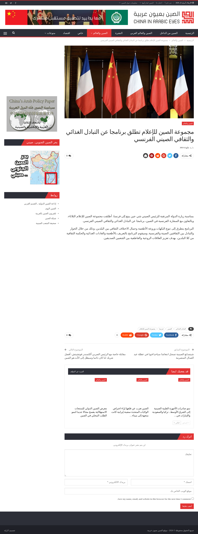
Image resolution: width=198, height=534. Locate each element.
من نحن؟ (168, 3)
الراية (6, 530)
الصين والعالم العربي (141, 33)
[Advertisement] (129, 185)
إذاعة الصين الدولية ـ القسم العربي (40, 203)
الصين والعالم (100, 33)
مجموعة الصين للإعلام (147, 329)
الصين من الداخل (169, 33)
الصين (169, 329)
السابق (185, 423)
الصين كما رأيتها (148, 3)
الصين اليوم (50, 208)
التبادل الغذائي (181, 329)
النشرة (119, 33)
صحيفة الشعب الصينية (46, 223)
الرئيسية (189, 33)
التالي (176, 423)
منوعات (51, 33)
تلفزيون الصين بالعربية (46, 213)
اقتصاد (66, 33)
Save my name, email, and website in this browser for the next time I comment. (154, 499)
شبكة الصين (50, 218)
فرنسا (161, 329)
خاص (80, 33)
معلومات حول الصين (129, 3)
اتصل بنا (159, 3)
